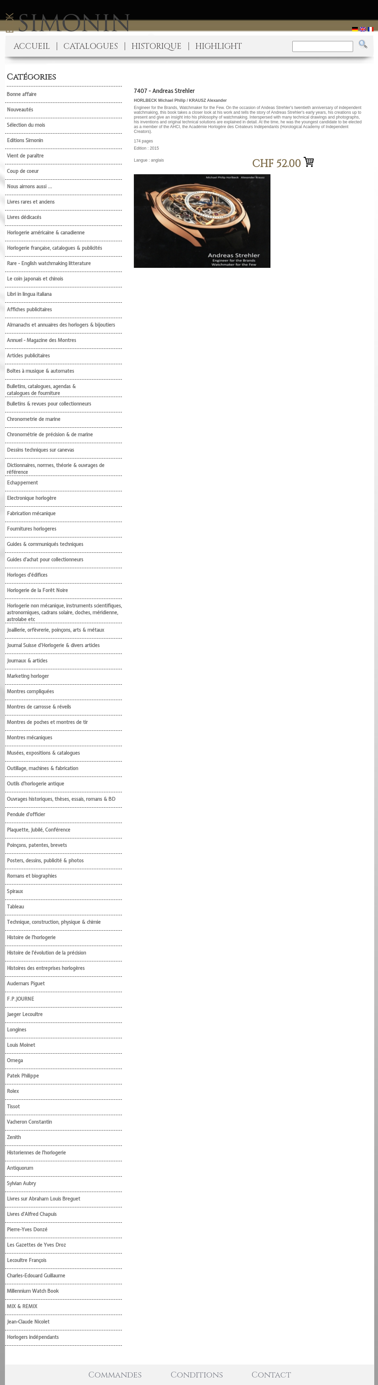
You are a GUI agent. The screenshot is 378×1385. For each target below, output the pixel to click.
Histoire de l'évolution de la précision (46, 953)
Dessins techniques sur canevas (40, 450)
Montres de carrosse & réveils (39, 707)
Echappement (22, 483)
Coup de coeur (23, 171)
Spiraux (15, 891)
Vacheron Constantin (29, 1122)
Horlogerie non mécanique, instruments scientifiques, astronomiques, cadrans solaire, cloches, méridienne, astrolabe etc (64, 612)
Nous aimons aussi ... (29, 186)
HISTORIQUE (156, 46)
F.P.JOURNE (20, 999)
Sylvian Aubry (21, 1183)
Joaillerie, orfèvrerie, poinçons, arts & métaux (55, 630)
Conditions (197, 1375)
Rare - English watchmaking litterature (49, 263)
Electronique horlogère (31, 498)
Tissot (13, 1106)
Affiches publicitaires (29, 309)
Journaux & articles (27, 661)
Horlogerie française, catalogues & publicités (54, 248)
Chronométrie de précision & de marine (50, 434)
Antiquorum (20, 1168)
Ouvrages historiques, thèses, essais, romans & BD (61, 799)
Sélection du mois (26, 125)
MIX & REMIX (22, 1306)
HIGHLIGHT (218, 46)
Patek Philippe (23, 1076)
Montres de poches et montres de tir (47, 722)
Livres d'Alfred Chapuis (32, 1214)
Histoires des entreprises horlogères (46, 968)
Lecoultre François (26, 1260)
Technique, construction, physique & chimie (54, 922)
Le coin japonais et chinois (35, 279)
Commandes (115, 1375)
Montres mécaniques (29, 738)
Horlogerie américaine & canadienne (46, 233)
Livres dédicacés (24, 217)
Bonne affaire (22, 94)
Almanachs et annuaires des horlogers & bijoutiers (61, 325)
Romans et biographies (32, 876)
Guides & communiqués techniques (45, 544)
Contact (271, 1375)
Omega (15, 1060)
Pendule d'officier (26, 814)
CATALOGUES (91, 46)
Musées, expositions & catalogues (43, 753)
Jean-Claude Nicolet (28, 1322)
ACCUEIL (32, 46)
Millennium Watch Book (33, 1291)
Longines (16, 1030)
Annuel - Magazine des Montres (41, 340)
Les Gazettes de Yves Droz (36, 1245)
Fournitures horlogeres (31, 529)
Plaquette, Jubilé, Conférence (38, 830)
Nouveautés (20, 110)
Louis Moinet (21, 1045)
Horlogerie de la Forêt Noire (37, 590)
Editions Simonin (25, 140)
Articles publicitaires (28, 356)
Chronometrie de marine (33, 419)
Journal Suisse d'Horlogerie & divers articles (53, 645)
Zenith (14, 1137)
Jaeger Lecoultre (25, 1014)
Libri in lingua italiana (29, 294)
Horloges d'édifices (27, 575)
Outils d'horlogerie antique (35, 784)
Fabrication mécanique (31, 513)
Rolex (13, 1091)
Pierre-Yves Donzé (27, 1229)
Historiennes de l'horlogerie (36, 1153)
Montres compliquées (30, 691)
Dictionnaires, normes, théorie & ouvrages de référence (55, 468)
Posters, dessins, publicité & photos (45, 861)
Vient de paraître (25, 156)
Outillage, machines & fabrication (42, 768)
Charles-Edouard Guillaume (36, 1276)
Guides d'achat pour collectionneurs (45, 560)
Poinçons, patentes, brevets (37, 845)
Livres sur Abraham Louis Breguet (43, 1199)
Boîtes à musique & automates (40, 371)
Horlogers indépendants (33, 1337)
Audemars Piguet (26, 984)
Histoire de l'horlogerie (31, 937)
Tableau (15, 907)
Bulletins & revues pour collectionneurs (49, 404)
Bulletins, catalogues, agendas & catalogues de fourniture (41, 389)
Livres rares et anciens (31, 202)
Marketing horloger (28, 676)
